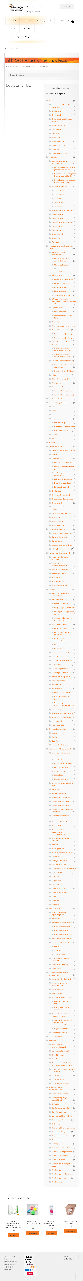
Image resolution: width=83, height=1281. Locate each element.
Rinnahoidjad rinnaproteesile (62, 997)
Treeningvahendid (58, 1144)
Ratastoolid (56, 137)
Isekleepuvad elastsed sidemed (62, 545)
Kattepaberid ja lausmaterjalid (62, 210)
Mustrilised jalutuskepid (62, 483)
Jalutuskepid (56, 458)
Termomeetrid (57, 873)
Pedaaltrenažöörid (58, 1140)
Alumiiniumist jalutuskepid (63, 462)
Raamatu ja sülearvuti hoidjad (62, 853)
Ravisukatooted (54, 908)
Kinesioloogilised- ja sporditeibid (63, 1128)
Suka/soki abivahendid (59, 865)
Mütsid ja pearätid (58, 989)
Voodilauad (55, 149)
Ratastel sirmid (57, 234)
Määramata (56, 919)
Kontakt (39, 7)
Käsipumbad (56, 1124)
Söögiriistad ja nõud (61, 779)
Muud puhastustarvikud (60, 569)
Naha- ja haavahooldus (57, 529)
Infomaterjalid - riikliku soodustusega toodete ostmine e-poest (64, 301)
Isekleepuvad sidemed (59, 186)
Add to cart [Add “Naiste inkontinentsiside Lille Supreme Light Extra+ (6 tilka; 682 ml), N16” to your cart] (13, 1235)
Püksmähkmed (57, 330)
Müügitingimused (33, 12)
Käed (53, 415)
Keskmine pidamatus (61, 283)
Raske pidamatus (60, 291)
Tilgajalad (55, 242)
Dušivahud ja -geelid (61, 423)
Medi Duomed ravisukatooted (62, 923)
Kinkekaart (53, 442)
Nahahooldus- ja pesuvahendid (59, 553)
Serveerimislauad (60, 771)
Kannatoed (56, 1059)
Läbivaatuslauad (57, 214)
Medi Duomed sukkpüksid (63, 934)
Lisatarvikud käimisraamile (61, 513)
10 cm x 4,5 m (59, 190)
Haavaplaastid (57, 541)
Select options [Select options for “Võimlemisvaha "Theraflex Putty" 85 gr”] (32, 1233)
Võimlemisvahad (57, 1182)
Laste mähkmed (60, 312)
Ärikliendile (53, 157)
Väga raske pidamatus (62, 295)
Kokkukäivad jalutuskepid (63, 479)
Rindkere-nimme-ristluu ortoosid (63, 717)
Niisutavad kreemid (61, 431)
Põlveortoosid (57, 689)
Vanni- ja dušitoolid (58, 145)
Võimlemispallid (57, 1170)
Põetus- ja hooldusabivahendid (60, 749)
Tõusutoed (55, 876)
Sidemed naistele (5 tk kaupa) (64, 371)
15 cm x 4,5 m (59, 194)
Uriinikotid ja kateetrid (60, 379)
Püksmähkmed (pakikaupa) (63, 338)
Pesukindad (56, 577)
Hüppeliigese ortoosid (59, 600)
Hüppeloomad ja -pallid (60, 1112)
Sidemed (55, 549)
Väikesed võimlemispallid (61, 1148)
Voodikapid (55, 900)
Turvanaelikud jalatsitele (60, 745)
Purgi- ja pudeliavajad (61, 767)
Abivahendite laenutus (57, 101)
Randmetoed (58, 649)
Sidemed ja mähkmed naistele (62, 361)
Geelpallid (55, 1104)
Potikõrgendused (58, 849)
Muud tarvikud (57, 230)
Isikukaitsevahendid (56, 399)
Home (8, 49)
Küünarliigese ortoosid (60, 673)
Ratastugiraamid (58, 141)
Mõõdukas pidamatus (61, 287)
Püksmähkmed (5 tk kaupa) (63, 334)
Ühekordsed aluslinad (61, 265)
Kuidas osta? (26, 29)
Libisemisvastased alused (63, 763)
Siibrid (54, 375)
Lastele (54, 733)
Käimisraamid (57, 115)
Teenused (25, 21)
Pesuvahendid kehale (59, 581)
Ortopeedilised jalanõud (57, 729)
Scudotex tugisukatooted (60, 942)
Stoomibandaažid (58, 725)
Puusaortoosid (57, 709)
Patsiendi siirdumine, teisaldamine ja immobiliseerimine (59, 832)
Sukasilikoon (56, 969)
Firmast (30, 7)
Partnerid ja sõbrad (44, 21)
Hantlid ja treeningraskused (61, 1108)
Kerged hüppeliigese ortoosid (64, 608)
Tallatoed (52, 1041)
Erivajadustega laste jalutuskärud (63, 451)
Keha (53, 419)
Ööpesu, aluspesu (58, 993)
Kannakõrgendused (58, 1055)
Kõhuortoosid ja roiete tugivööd (63, 661)
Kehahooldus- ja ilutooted (58, 403)
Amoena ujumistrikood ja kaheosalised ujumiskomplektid (63, 1022)
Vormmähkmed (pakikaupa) (64, 391)
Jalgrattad (55, 454)
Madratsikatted (57, 218)
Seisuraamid (56, 857)
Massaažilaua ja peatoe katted (62, 222)
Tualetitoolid (56, 880)
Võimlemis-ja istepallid (60, 1156)
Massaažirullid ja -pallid (60, 1132)
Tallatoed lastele (58, 1079)
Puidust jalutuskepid (61, 487)
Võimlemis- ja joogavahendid (62, 1152)
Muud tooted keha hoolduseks (64, 427)
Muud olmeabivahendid (60, 822)
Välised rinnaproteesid (59, 1033)
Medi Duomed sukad (61, 930)
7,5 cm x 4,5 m (59, 206)
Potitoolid (55, 133)
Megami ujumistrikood (62, 1029)
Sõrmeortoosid (57, 721)
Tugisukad (57, 950)
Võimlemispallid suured (60, 1178)
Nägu (53, 439)
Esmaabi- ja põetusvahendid (62, 533)
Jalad (54, 407)
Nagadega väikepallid (59, 1136)
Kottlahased (56, 665)
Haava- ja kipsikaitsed (59, 537)
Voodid (54, 896)
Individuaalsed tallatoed (60, 1051)
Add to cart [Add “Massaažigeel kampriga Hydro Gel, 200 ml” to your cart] (51, 1233)
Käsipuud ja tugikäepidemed (61, 797)
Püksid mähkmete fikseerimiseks (63, 326)
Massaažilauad (57, 226)
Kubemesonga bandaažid (60, 669)
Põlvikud (57, 946)
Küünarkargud (57, 503)
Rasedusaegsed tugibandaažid (62, 713)
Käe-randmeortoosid (59, 624)
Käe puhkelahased (60, 628)
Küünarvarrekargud (58, 125)
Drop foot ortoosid (61, 604)
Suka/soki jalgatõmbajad (60, 965)
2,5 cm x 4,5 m (59, 198)
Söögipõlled (58, 775)
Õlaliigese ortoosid (58, 681)
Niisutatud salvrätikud (59, 573)
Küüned (54, 435)
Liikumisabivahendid (56, 446)
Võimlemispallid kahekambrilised (63, 1174)
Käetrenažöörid (57, 1120)
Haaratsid (55, 789)
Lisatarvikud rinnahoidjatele (62, 979)
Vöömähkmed (57, 383)
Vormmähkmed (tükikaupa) (64, 395)
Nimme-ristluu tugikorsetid (61, 677)
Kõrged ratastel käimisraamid (62, 499)
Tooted (13, 21)
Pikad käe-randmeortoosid (63, 645)
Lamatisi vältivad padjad (60, 805)
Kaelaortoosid (57, 657)
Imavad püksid (57, 275)
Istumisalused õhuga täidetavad (63, 1116)
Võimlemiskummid (58, 1160)
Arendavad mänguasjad (60, 1094)
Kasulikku (12, 29)
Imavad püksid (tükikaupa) (63, 279)
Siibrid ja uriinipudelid (59, 861)
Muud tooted (56, 129)
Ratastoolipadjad (58, 521)
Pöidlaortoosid (57, 685)
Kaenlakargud (57, 111)
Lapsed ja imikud (57, 308)
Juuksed (54, 411)
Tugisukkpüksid (59, 954)
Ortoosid (52, 589)
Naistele (55, 741)
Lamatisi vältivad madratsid (61, 801)
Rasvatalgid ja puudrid (59, 585)
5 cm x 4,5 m (58, 202)
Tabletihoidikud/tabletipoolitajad (64, 869)
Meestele (55, 737)
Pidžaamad (55, 845)
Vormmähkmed (57, 387)
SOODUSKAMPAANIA (56, 1037)
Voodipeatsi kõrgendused (60, 153)
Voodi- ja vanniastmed (59, 892)
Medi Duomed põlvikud (62, 927)
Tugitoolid (55, 884)
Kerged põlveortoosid (62, 692)
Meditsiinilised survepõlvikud (62, 938)
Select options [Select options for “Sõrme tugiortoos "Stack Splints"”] (70, 1231)
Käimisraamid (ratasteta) (61, 495)
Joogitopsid (58, 759)
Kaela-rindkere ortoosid (60, 653)
